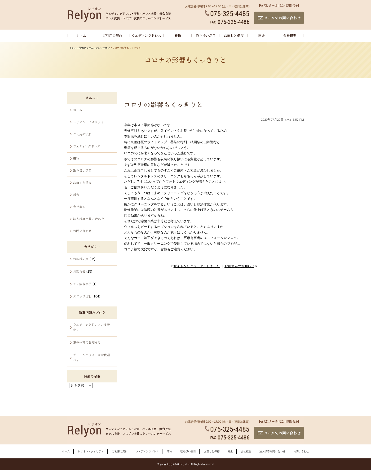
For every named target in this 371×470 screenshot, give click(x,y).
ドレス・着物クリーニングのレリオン (90, 47)
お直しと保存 (234, 35)
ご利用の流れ (112, 35)
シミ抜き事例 (82, 284)
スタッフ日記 (82, 296)
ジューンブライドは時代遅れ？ (91, 357)
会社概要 (289, 35)
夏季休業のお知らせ (87, 342)
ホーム (81, 35)
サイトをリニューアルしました (196, 266)
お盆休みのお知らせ (239, 266)
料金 (261, 35)
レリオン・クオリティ (88, 122)
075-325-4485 (227, 13)
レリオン (185, 464)
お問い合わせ (82, 231)
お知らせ (79, 271)
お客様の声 (80, 259)
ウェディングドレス (146, 35)
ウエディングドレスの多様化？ (91, 327)
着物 (177, 35)
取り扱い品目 (206, 35)
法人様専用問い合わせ (88, 219)
